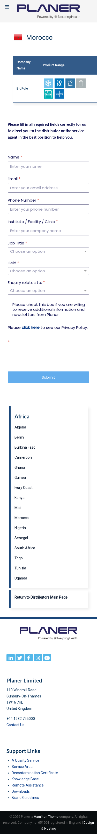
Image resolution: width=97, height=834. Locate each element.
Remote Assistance (28, 785)
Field (13, 263)
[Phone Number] (48, 209)
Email (14, 178)
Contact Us (15, 725)
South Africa (24, 548)
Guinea (20, 477)
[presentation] (47, 356)
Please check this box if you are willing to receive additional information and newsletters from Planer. (48, 309)
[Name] (48, 166)
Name (15, 157)
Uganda (20, 578)
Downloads (21, 791)
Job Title (17, 243)
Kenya (19, 498)
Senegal (21, 538)
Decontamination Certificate (35, 773)
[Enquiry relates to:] (48, 291)
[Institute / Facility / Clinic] (48, 230)
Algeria (20, 427)
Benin (19, 437)
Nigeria (20, 528)
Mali (17, 508)
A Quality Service (25, 760)
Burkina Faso (24, 447)
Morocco (21, 518)
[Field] (48, 271)
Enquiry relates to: (26, 282)
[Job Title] (48, 251)
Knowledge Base (25, 779)
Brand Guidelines (25, 798)
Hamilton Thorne (46, 817)
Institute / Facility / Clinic (33, 221)
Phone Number (23, 200)
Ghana (19, 467)
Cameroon (23, 457)
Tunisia (20, 568)
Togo (18, 558)
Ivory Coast (23, 488)
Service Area (22, 767)
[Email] (48, 188)
